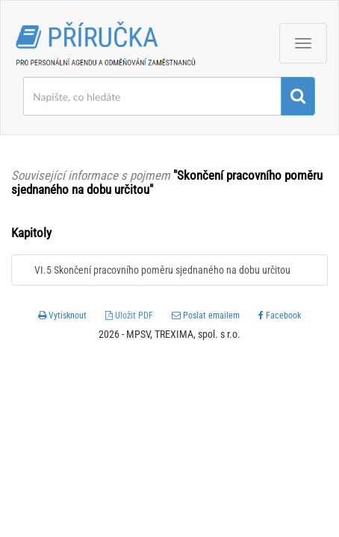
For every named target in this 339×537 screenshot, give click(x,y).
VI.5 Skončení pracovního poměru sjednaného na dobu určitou (162, 270)
